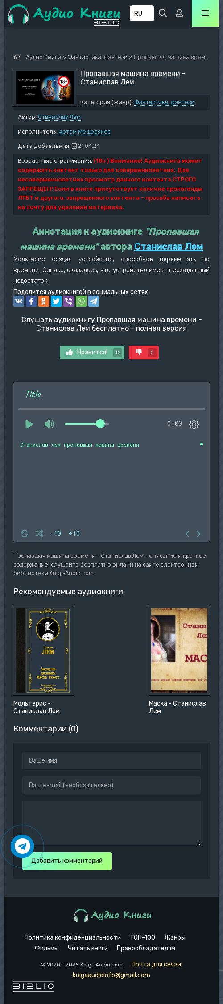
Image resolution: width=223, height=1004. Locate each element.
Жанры (175, 937)
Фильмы (47, 948)
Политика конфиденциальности (73, 937)
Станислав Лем (59, 116)
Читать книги (88, 948)
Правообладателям (146, 948)
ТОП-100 (142, 937)
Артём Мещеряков (85, 131)
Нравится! (94, 352)
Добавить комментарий (67, 861)
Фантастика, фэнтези (164, 102)
